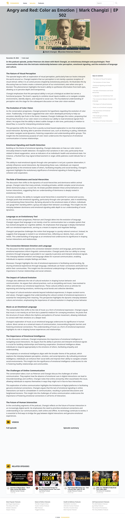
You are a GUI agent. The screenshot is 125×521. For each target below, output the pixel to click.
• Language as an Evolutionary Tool (102, 96)
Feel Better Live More (70, 504)
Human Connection (72, 48)
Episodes (32, 3)
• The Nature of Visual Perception (102, 79)
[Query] (105, 3)
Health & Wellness (84, 20)
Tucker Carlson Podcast (42, 506)
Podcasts (41, 3)
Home (25, 3)
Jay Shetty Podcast (44, 491)
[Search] (116, 3)
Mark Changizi (51, 52)
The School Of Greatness (103, 491)
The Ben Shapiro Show (42, 504)
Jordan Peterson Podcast (69, 52)
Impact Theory (10, 510)
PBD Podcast (39, 508)
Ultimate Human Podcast (17, 491)
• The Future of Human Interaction (102, 121)
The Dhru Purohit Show (71, 508)
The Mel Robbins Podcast (99, 504)
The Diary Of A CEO (12, 506)
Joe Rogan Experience (12, 504)
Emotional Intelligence (58, 48)
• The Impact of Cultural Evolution (102, 104)
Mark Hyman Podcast (70, 510)
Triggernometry (40, 510)
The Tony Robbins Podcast (100, 510)
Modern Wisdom (11, 508)
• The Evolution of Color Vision (101, 82)
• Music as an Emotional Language (102, 107)
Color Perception (84, 48)
